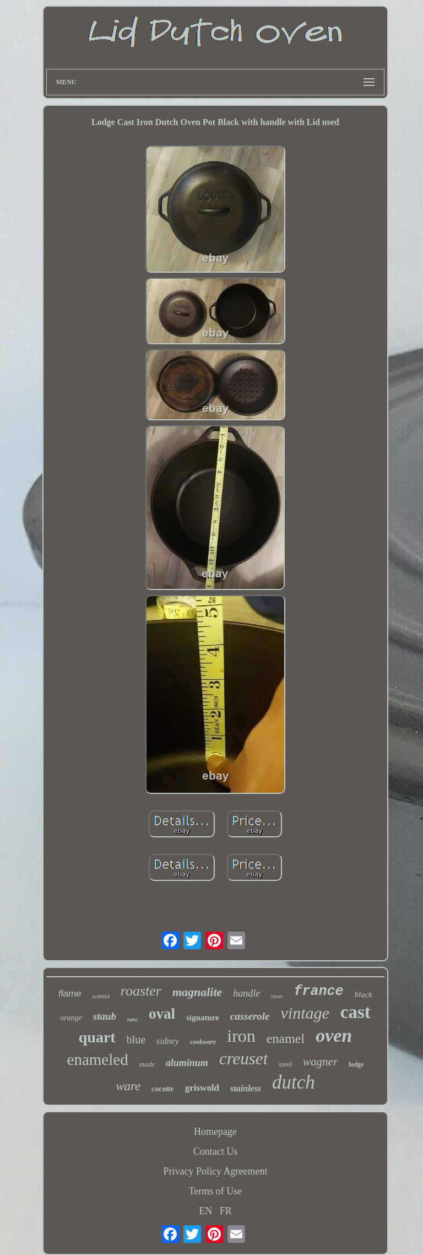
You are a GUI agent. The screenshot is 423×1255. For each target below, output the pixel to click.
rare (132, 1019)
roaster (141, 991)
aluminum (187, 1062)
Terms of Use (215, 1191)
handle (246, 993)
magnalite (197, 992)
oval (162, 1013)
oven (334, 1035)
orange (71, 1018)
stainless (245, 1088)
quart (97, 1037)
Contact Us (215, 1151)
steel (285, 1064)
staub (104, 1016)
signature (202, 1017)
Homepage (215, 1131)
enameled (97, 1059)
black (363, 994)
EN (205, 1210)
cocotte (162, 1089)
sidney (167, 1041)
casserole (250, 1016)
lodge (356, 1064)
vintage (305, 1013)
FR (226, 1210)
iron (241, 1036)
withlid (101, 996)
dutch (293, 1082)
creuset (243, 1058)
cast (355, 1012)
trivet (277, 996)
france (318, 991)
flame (70, 993)
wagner (320, 1061)
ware (128, 1086)
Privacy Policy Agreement (216, 1171)
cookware (203, 1042)
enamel (286, 1038)
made (147, 1064)
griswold (202, 1088)
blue (136, 1040)
